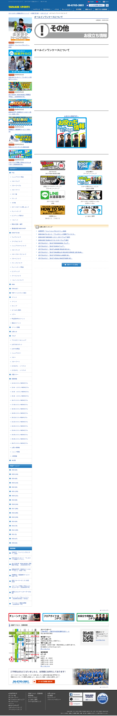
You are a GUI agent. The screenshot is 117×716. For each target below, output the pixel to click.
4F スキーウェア (13, 701)
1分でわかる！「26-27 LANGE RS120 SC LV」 (54, 249)
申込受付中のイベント (18, 318)
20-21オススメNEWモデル (19, 417)
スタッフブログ (32, 697)
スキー (14, 357)
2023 (15, 483)
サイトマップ (51, 697)
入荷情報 (14, 456)
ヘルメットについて (18, 280)
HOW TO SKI (16, 233)
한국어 (107, 1)
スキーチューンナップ (15, 707)
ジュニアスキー (16, 353)
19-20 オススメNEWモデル (20, 413)
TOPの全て (15, 288)
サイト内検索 (107, 5)
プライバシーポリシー (54, 699)
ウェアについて (16, 237)
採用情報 (78, 9)
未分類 (14, 460)
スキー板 (14, 194)
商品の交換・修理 (17, 224)
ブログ (14, 336)
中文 (100, 1)
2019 (14, 500)
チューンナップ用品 (18, 267)
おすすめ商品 (16, 349)
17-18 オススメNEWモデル (20, 404)
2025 (15, 474)
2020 (15, 495)
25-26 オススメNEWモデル (20, 439)
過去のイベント (16, 323)
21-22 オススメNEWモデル (20, 422)
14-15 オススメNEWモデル (20, 391)
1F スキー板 (12, 695)
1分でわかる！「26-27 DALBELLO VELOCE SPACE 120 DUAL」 (60, 252)
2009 (14, 543)
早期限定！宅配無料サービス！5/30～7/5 (20, 130)
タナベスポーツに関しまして (20, 207)
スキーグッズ (16, 250)
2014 (14, 521)
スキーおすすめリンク (34, 701)
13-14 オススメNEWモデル (20, 387)
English (92, 1)
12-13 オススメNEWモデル (20, 383)
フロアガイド (47, 9)
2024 (14, 478)
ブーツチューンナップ (15, 709)
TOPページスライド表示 (19, 293)
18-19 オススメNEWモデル (20, 409)
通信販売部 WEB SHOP (19, 228)
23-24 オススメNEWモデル (20, 430)
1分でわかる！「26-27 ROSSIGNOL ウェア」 (54, 243)
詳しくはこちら (45, 649)
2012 (15, 530)
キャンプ (14, 306)
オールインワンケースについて (48, 17)
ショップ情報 (16, 452)
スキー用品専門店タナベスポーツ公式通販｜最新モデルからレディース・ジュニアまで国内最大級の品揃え (88, 9)
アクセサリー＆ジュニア (19, 340)
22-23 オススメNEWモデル (20, 426)
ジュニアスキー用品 (18, 177)
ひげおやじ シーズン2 (19, 370)
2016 (15, 513)
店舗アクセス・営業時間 (101, 9)
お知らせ (14, 331)
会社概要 (50, 695)
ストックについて (17, 263)
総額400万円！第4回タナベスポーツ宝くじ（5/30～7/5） (20, 113)
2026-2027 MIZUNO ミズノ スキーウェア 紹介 (54, 237)
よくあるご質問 (32, 699)
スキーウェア (16, 181)
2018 (15, 504)
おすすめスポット (17, 344)
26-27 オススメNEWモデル (20, 443)
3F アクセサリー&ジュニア (17, 699)
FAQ (13, 172)
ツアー (14, 314)
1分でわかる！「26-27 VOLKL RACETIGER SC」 (55, 258)
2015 (15, 517)
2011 (14, 534)
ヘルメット (15, 220)
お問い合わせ (95, 5)
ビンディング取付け (18, 215)
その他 (14, 202)
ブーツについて (16, 276)
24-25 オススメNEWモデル (20, 434)
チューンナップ (16, 211)
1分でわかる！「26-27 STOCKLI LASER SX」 (54, 255)
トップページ (37, 9)
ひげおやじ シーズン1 (19, 366)
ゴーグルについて (17, 241)
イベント (56, 9)
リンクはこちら (100, 640)
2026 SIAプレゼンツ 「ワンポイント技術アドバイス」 (57, 234)
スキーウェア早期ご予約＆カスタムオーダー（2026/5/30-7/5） (20, 163)
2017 (15, 508)
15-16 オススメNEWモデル (20, 396)
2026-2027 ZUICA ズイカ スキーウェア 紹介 (53, 240)
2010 (14, 538)
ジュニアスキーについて (19, 245)
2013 (14, 526)
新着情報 (14, 379)
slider (13, 284)
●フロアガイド (13, 693)
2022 (14, 487)
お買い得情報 (16, 447)
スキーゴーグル (16, 185)
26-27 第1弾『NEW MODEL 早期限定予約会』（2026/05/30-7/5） (20, 95)
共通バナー (15, 374)
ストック (14, 198)
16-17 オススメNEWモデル (20, 400)
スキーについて (16, 258)
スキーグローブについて (19, 254)
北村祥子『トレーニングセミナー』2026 (52, 231)
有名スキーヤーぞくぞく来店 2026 (19, 147)
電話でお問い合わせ (74, 5)
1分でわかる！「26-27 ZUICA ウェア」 (51, 246)
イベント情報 (16, 327)
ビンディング (16, 271)
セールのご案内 (16, 310)
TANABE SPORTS (19, 6)
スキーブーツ (16, 190)
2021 (15, 491)
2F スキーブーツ (13, 697)
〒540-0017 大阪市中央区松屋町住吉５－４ (55, 631)
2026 (14, 470)
